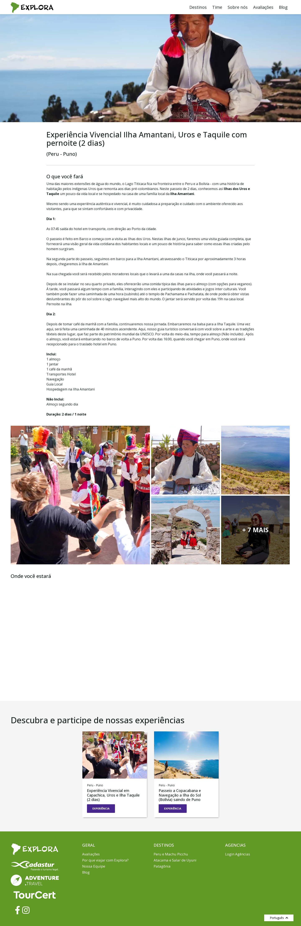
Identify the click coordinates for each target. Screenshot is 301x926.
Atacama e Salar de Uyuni (175, 860)
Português (279, 918)
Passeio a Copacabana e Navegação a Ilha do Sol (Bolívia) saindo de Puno (180, 795)
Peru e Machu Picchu (171, 853)
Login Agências (237, 853)
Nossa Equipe (93, 866)
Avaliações (263, 7)
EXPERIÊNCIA (100, 808)
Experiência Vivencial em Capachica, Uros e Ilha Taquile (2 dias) (113, 795)
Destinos (198, 7)
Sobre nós (238, 7)
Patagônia (162, 866)
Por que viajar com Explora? (105, 860)
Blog (283, 7)
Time (217, 7)
